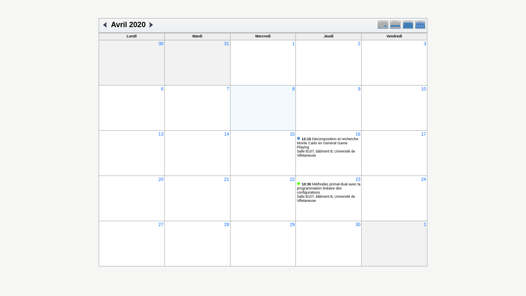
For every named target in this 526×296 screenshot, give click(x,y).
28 (226, 224)
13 (161, 134)
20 (161, 179)
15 (292, 134)
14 (226, 134)
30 (161, 43)
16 (357, 134)
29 (292, 224)
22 (292, 179)
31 (226, 43)
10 (423, 88)
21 (226, 179)
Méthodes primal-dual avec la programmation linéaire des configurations (328, 188)
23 (357, 179)
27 (161, 224)
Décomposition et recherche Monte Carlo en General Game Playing (327, 143)
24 (423, 179)
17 (423, 134)
